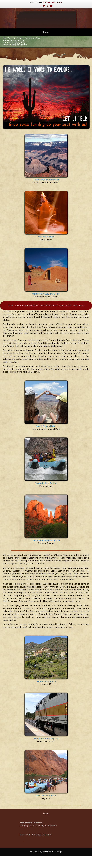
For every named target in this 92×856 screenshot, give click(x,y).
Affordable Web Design (52, 852)
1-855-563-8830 (43, 835)
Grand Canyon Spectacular (46, 180)
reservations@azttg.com (15, 45)
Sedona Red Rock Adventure (46, 540)
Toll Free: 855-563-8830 (52, 2)
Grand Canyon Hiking (46, 426)
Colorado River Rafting (46, 483)
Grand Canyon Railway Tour (46, 738)
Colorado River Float (46, 795)
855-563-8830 (19, 42)
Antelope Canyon (46, 237)
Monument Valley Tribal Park (46, 294)
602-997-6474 (17, 40)
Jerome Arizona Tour (46, 681)
